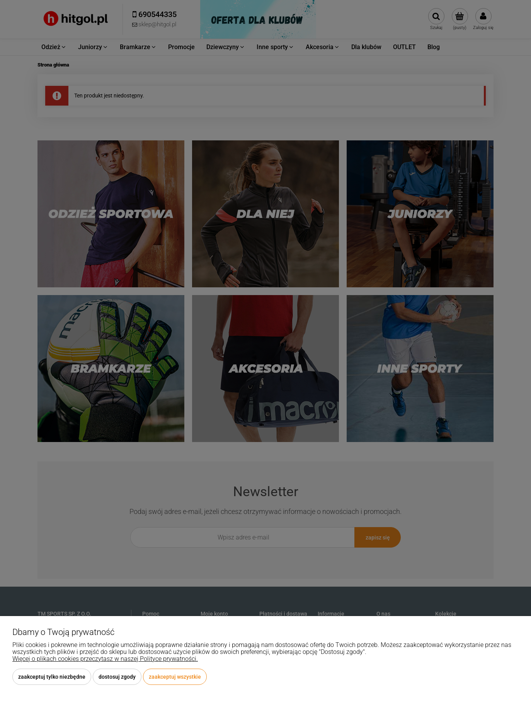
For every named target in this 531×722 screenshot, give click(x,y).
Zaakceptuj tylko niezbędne (51, 677)
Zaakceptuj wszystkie (175, 677)
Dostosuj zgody (117, 677)
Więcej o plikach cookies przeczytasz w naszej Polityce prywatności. (105, 658)
